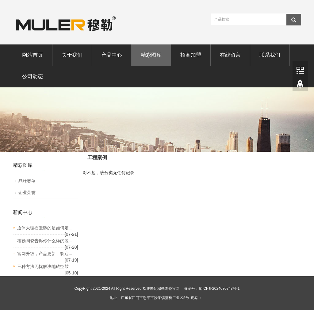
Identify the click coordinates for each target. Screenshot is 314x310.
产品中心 (111, 55)
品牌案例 (27, 181)
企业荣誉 (27, 192)
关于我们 (72, 55)
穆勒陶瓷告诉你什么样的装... (44, 240)
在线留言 (230, 55)
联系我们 (269, 55)
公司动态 (32, 76)
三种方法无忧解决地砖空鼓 (43, 266)
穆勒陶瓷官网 (168, 288)
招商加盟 (190, 55)
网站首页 (32, 55)
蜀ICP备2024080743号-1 (219, 288)
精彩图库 (151, 55)
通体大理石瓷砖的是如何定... (44, 227)
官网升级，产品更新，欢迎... (44, 253)
